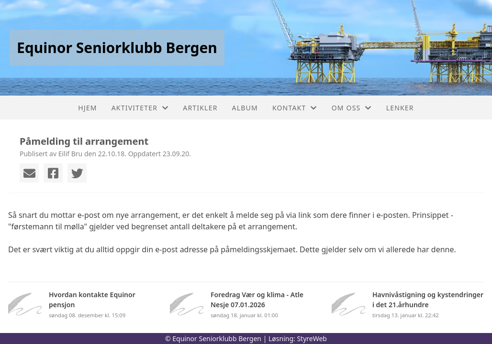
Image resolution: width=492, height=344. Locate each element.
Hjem (87, 107)
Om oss (352, 107)
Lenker (400, 107)
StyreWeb (312, 338)
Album (245, 107)
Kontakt (294, 107)
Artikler (200, 107)
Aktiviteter (140, 107)
